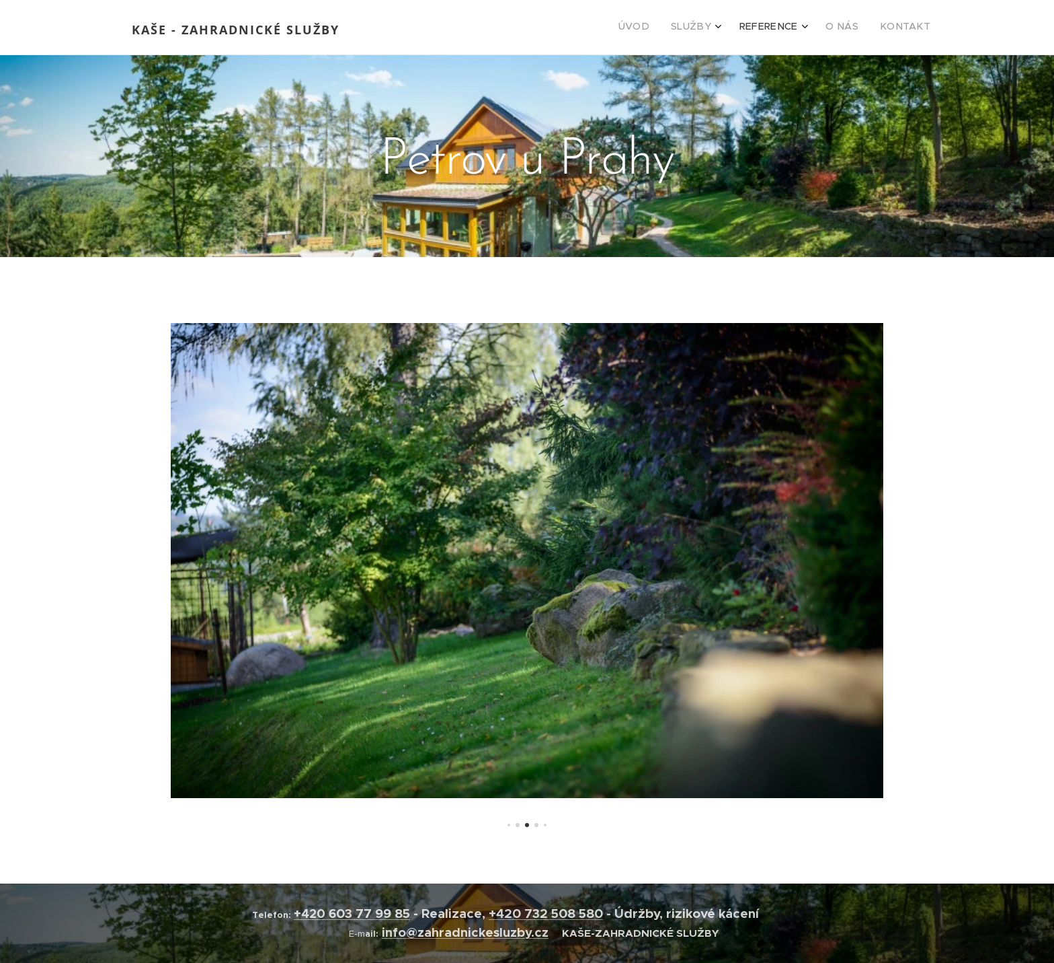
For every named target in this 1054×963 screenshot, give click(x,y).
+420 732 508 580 (546, 913)
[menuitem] (834, 27)
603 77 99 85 (369, 913)
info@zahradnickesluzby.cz (465, 932)
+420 (311, 913)
